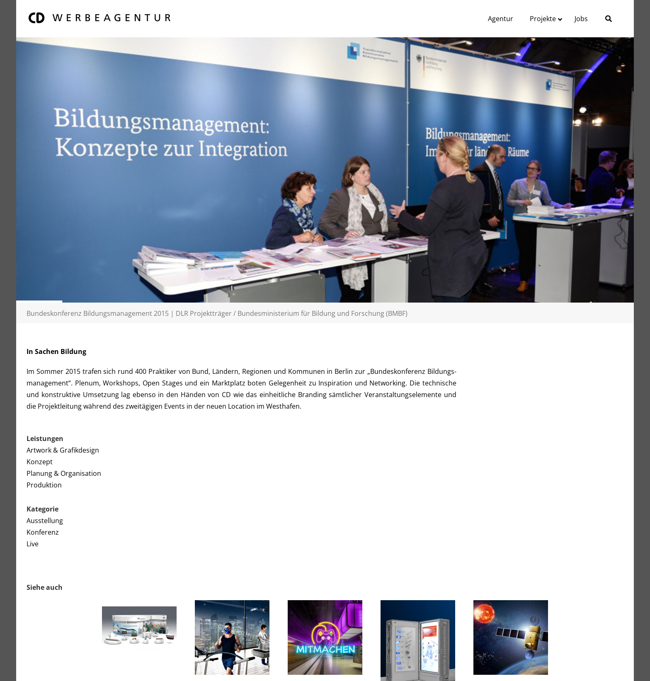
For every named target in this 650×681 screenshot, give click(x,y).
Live (33, 543)
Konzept (40, 461)
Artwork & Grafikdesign (63, 450)
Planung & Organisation (64, 473)
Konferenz (43, 532)
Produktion (44, 485)
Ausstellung (45, 520)
